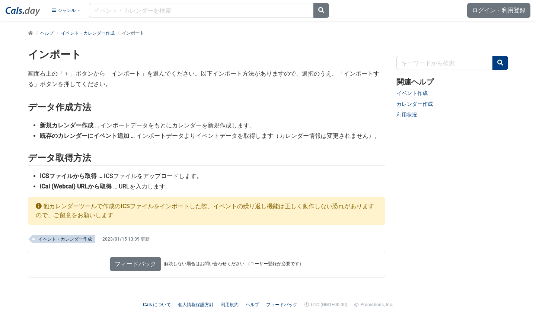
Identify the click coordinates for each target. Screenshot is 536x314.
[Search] (321, 10)
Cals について (157, 304)
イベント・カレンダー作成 (88, 33)
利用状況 (406, 115)
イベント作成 (412, 93)
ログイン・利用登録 (499, 10)
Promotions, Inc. (376, 304)
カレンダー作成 (414, 104)
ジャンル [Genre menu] (64, 10)
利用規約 (230, 304)
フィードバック (135, 263)
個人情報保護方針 (196, 304)
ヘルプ (47, 33)
